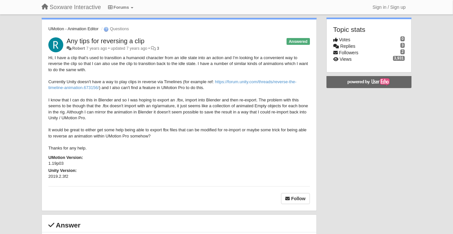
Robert (78, 48)
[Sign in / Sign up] (389, 7)
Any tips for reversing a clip (105, 41)
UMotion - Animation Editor (73, 28)
